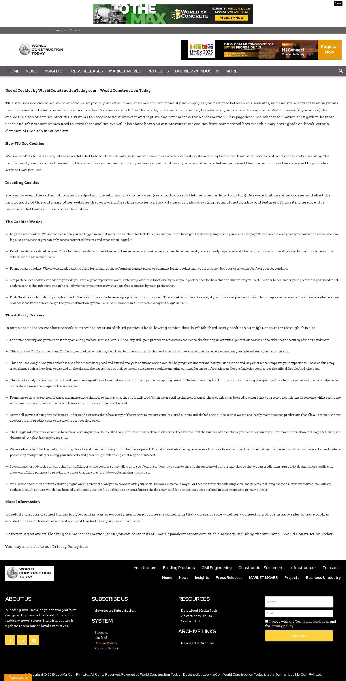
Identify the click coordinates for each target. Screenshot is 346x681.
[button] (340, 71)
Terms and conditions (312, 621)
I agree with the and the (300, 623)
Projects (158, 71)
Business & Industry (197, 71)
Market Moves (125, 71)
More (231, 71)
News (31, 71)
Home (13, 71)
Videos (75, 30)
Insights (52, 71)
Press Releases (86, 71)
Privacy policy (282, 626)
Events (60, 30)
